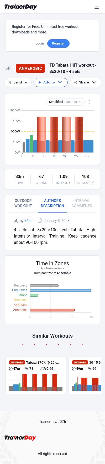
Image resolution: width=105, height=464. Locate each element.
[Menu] (97, 7)
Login (39, 43)
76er (28, 221)
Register (58, 43)
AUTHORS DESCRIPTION (52, 203)
